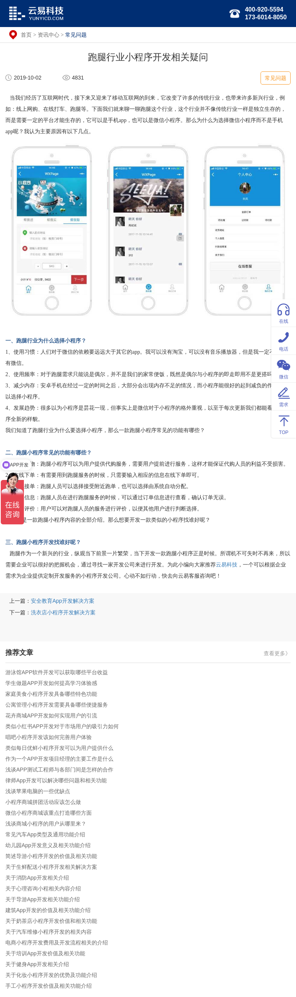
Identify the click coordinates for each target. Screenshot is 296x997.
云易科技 (226, 565)
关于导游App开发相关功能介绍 (42, 899)
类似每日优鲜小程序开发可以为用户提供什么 (59, 748)
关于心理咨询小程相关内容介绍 (43, 888)
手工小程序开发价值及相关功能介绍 (48, 986)
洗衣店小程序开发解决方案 (63, 612)
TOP (283, 423)
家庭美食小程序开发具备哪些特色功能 (51, 694)
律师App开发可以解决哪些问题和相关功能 (56, 780)
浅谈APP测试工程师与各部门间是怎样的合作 (59, 769)
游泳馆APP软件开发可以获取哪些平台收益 (56, 672)
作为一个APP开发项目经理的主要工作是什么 (59, 759)
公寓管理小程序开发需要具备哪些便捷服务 (56, 705)
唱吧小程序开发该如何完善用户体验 (48, 737)
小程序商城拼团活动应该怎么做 (43, 802)
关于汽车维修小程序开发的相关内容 (48, 932)
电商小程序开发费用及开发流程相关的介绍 (56, 942)
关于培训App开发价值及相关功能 (45, 953)
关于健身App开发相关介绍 (37, 964)
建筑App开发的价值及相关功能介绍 (48, 910)
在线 (283, 312)
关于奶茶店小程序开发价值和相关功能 (51, 921)
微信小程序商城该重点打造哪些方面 (48, 813)
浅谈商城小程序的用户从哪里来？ (45, 824)
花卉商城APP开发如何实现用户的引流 (51, 715)
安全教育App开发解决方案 (62, 601)
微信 (283, 368)
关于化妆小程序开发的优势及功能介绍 (51, 975)
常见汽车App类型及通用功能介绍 (45, 834)
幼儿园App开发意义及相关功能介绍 (48, 845)
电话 (283, 340)
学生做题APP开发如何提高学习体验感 (51, 683)
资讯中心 (48, 35)
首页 (26, 35)
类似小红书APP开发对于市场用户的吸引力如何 (62, 726)
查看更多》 (277, 653)
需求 (283, 396)
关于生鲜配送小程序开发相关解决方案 (51, 867)
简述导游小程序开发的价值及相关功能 (51, 856)
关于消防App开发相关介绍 (37, 878)
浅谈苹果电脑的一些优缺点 (37, 791)
